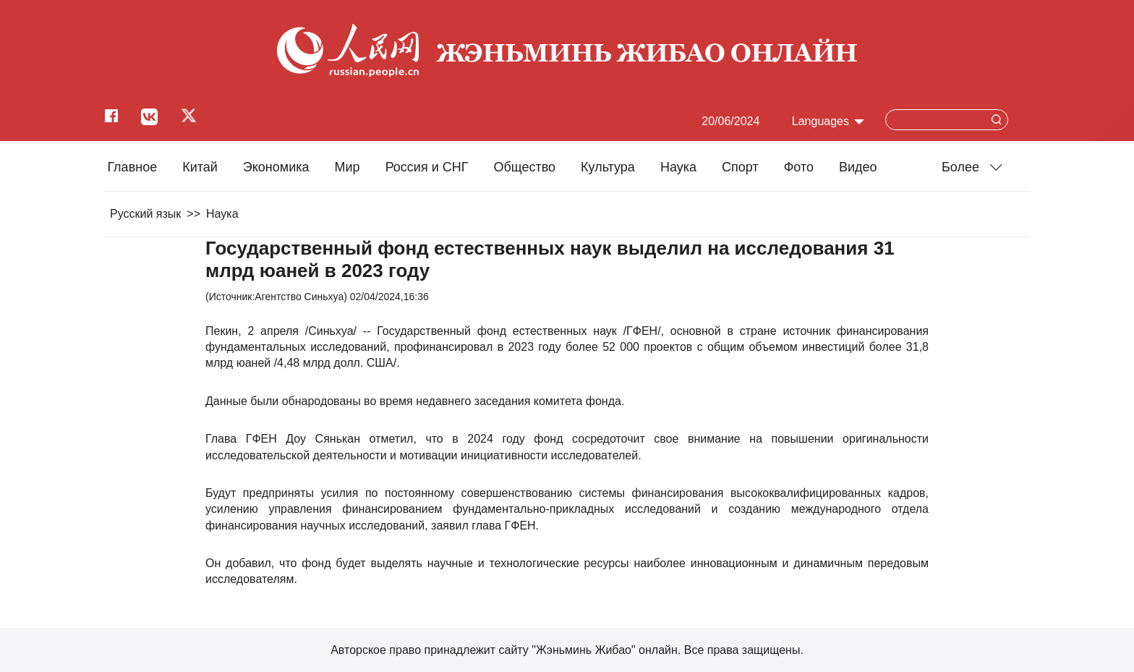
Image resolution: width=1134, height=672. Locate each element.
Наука (678, 167)
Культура (608, 167)
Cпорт (740, 167)
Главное (132, 167)
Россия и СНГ (427, 167)
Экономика (276, 167)
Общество (524, 167)
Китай (200, 167)
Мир (347, 167)
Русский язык (145, 214)
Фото (799, 167)
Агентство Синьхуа (299, 296)
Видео (858, 167)
